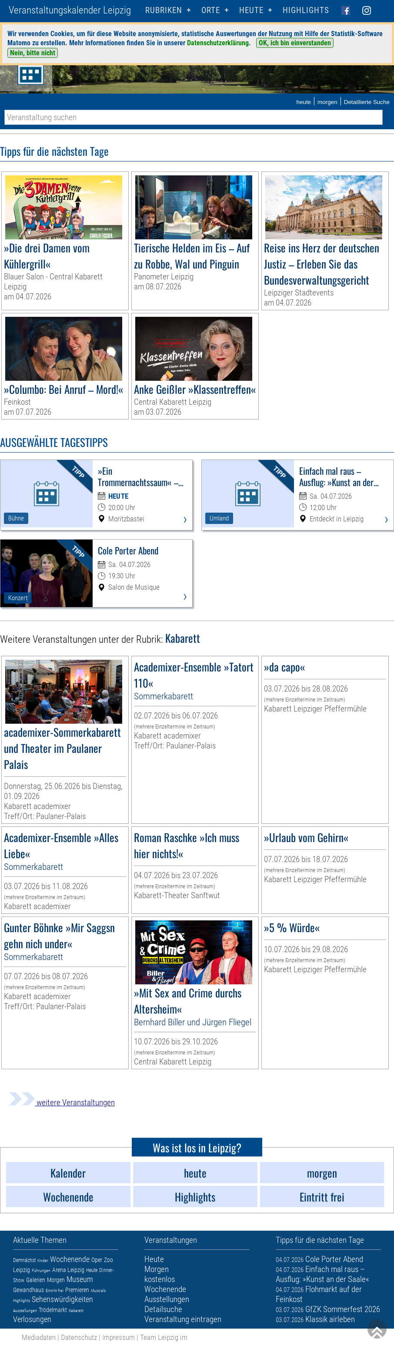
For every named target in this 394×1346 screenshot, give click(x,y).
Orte (210, 10)
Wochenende (70, 1259)
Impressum (118, 1337)
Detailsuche (163, 1309)
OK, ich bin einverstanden (295, 43)
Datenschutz (79, 1337)
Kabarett (76, 1310)
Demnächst (24, 1260)
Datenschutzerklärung (218, 43)
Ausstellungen (25, 1310)
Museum (80, 1279)
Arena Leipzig (68, 1269)
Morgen (56, 1279)
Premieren (77, 1289)
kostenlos (159, 1279)
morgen (327, 102)
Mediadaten (39, 1337)
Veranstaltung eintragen (182, 1319)
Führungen (41, 1270)
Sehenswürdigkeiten (62, 1299)
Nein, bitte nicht (32, 53)
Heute (91, 1270)
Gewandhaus (28, 1289)
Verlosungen (32, 1319)
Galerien (35, 1279)
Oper (96, 1259)
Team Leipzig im (163, 1337)
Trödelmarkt (53, 1309)
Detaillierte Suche (367, 102)
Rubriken (163, 10)
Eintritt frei (54, 1290)
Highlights (306, 10)
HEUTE (251, 10)
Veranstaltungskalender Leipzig (70, 10)
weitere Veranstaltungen (62, 1103)
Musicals (98, 1290)
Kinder (42, 1260)
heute (303, 102)
